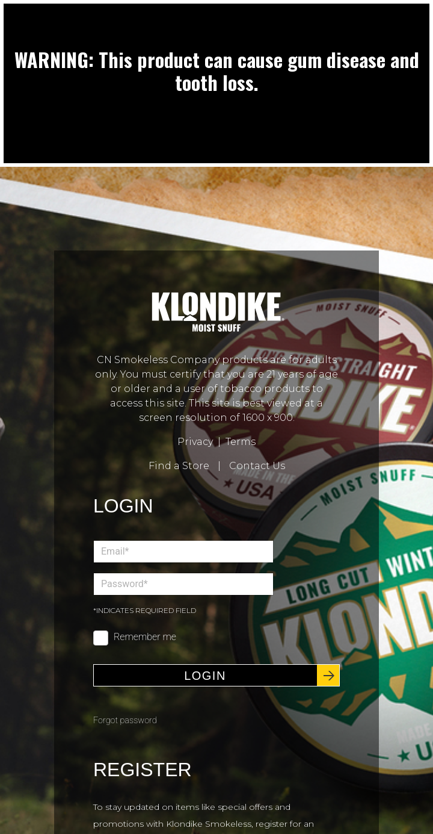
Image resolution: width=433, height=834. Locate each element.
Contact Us (257, 465)
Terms (241, 441)
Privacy (195, 441)
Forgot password (125, 720)
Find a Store (179, 465)
